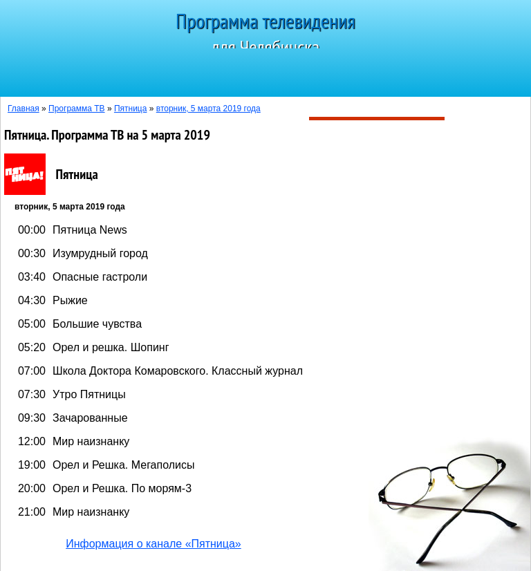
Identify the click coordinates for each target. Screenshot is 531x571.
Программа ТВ (76, 108)
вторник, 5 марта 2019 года (208, 108)
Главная (23, 108)
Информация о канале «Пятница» (153, 544)
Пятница (130, 108)
